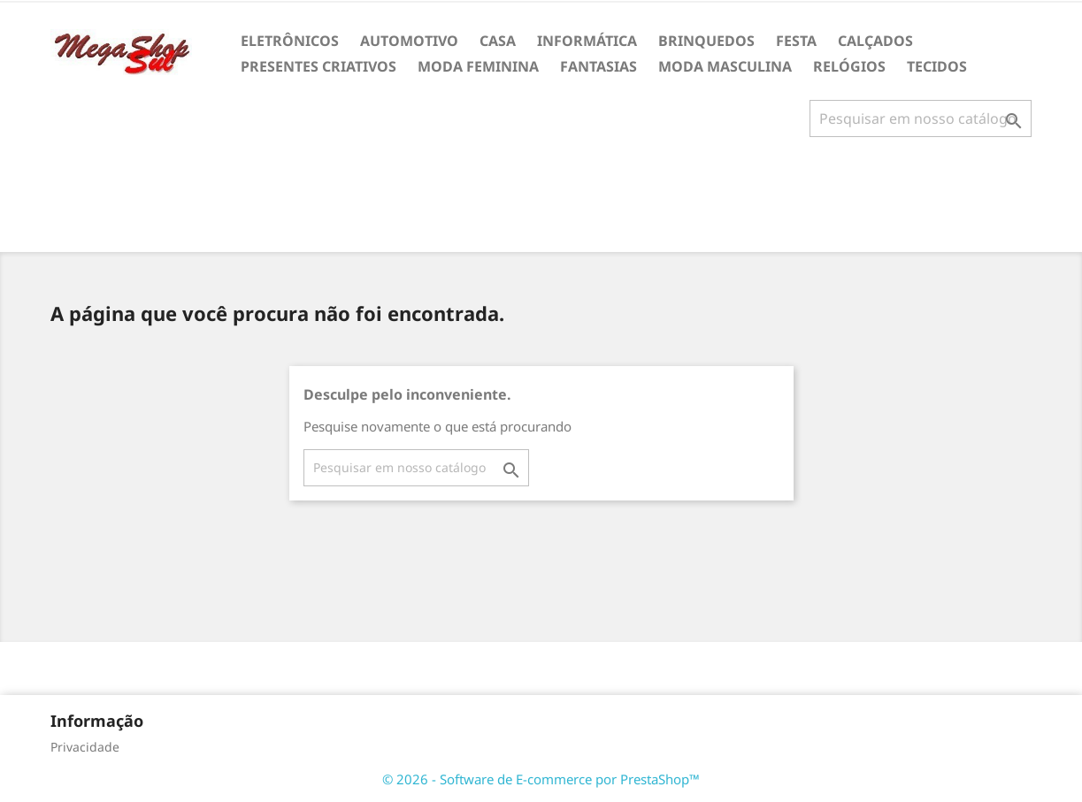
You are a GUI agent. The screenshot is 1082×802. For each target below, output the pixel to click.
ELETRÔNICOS (290, 40)
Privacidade (84, 746)
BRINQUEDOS (706, 40)
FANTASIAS (598, 66)
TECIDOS (937, 66)
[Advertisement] (541, 201)
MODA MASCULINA (725, 66)
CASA (498, 40)
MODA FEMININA (478, 66)
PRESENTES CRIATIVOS (318, 66)
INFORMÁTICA (587, 40)
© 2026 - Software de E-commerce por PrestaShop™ (541, 779)
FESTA (796, 40)
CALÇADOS (875, 40)
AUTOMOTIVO (409, 40)
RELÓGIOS (849, 66)
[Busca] (921, 118)
